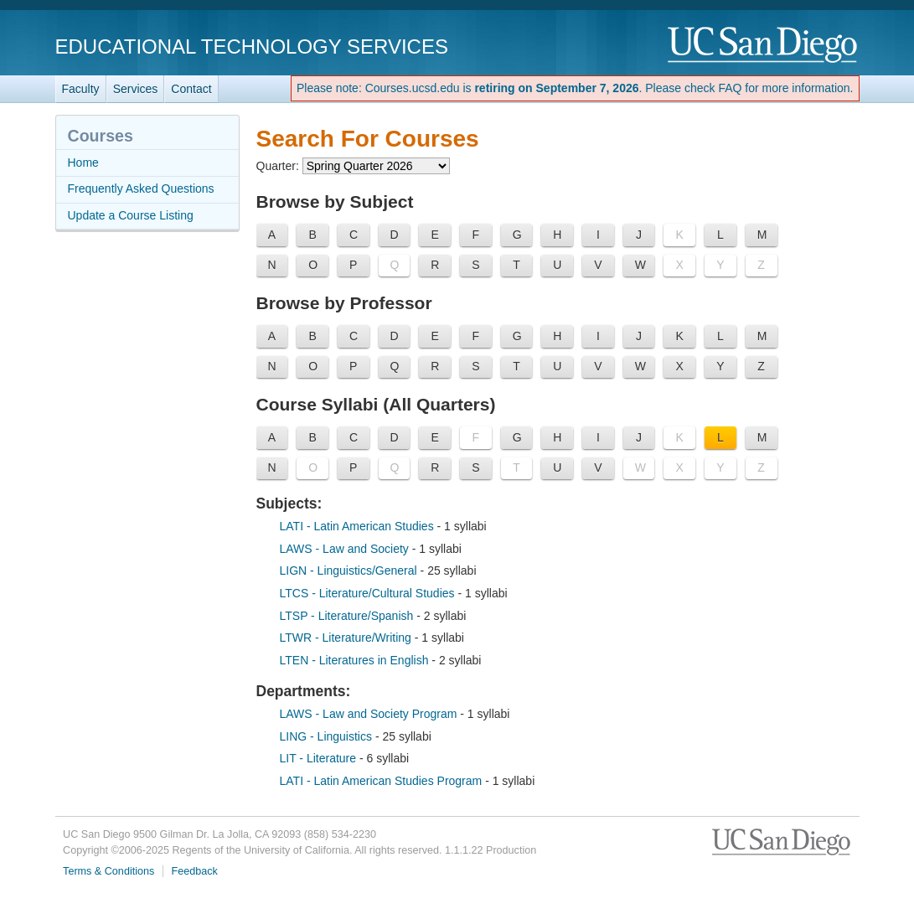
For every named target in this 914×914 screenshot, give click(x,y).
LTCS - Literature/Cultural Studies (369, 593)
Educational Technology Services (251, 46)
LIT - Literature (319, 758)
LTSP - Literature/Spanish (348, 615)
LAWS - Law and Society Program (370, 713)
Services (135, 89)
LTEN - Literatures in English (356, 660)
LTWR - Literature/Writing (347, 637)
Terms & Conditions (108, 871)
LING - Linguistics (327, 736)
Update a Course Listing (131, 215)
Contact (191, 89)
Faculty (81, 89)
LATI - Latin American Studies (358, 526)
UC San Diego (764, 46)
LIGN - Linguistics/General (350, 570)
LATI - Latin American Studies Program (383, 780)
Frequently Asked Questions (141, 188)
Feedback (195, 871)
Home (83, 162)
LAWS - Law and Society (346, 548)
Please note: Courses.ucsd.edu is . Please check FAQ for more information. (575, 88)
